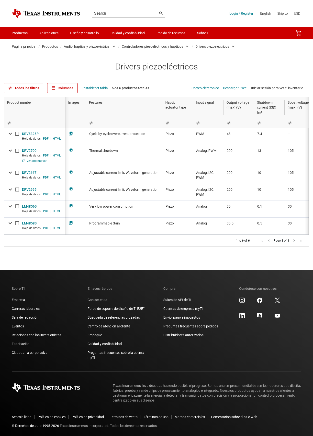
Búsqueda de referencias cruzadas (114, 317)
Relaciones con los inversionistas (36, 335)
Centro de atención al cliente (109, 326)
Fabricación (21, 344)
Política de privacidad (88, 417)
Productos (50, 46)
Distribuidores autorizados (183, 335)
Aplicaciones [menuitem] (48, 33)
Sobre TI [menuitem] (203, 33)
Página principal (24, 46)
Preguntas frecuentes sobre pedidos (190, 326)
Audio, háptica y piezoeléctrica (87, 46)
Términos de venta (124, 417)
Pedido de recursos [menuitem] (170, 33)
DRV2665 (29, 189)
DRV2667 (29, 173)
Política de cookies (52, 417)
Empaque (95, 335)
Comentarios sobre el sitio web (234, 417)
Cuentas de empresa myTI (183, 309)
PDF (46, 138)
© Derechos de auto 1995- (35, 426)
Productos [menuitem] (20, 33)
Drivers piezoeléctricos (212, 46)
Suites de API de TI (177, 300)
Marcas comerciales (190, 417)
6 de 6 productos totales (130, 88)
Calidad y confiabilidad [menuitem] (128, 33)
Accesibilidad (22, 417)
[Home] (46, 13)
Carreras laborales (26, 309)
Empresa (18, 300)
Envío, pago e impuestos (181, 317)
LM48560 (29, 206)
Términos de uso (156, 417)
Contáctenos (97, 300)
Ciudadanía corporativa (29, 353)
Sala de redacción (25, 317)
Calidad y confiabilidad (105, 344)
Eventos (18, 326)
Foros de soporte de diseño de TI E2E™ (116, 309)
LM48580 (29, 223)
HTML (57, 138)
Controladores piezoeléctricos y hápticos (152, 46)
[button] (262, 241)
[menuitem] (298, 33)
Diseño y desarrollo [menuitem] (84, 33)
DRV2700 (29, 151)
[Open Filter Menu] (34, 123)
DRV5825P (30, 134)
